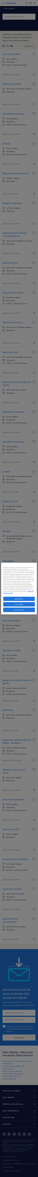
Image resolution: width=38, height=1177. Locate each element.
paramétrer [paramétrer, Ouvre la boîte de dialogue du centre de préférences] (19, 599)
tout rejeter (19, 604)
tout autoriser (19, 610)
